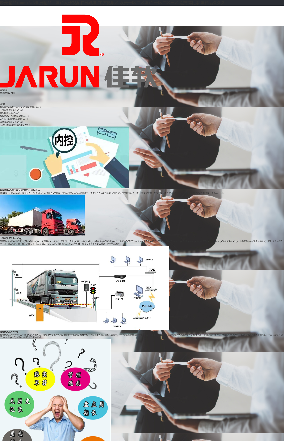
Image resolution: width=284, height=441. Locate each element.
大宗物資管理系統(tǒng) (11, 110)
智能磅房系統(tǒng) (9, 113)
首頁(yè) (4, 90)
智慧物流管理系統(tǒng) (11, 122)
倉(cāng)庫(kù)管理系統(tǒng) (14, 119)
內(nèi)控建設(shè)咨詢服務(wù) (15, 125)
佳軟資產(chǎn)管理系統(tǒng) (14, 116)
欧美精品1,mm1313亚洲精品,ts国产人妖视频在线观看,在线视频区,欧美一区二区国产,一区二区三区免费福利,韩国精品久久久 (112, 2)
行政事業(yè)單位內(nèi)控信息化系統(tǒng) (20, 107)
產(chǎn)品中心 (7, 93)
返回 (2, 104)
